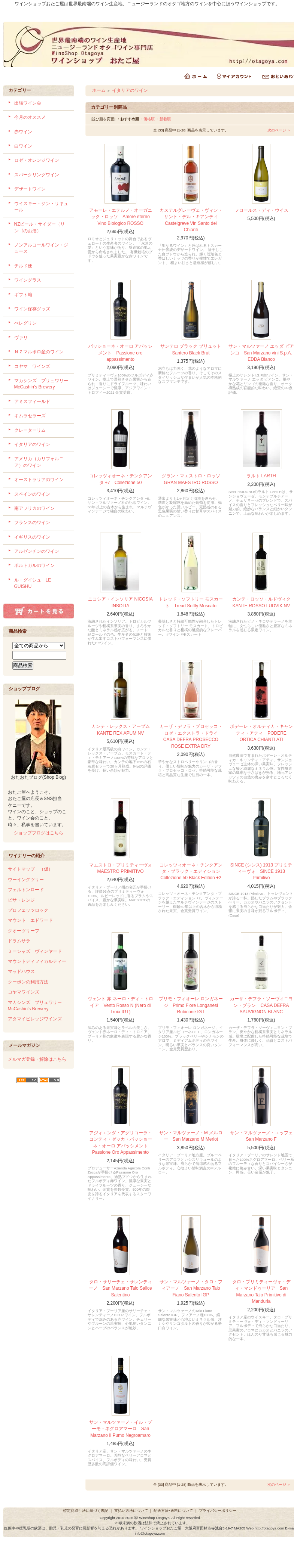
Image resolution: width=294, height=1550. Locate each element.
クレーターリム (30, 430)
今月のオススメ (30, 117)
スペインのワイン (32, 494)
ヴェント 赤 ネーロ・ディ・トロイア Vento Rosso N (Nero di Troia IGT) (120, 1005)
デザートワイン (30, 189)
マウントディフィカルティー (37, 961)
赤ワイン (23, 131)
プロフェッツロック (28, 910)
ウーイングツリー (26, 879)
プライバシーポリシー (217, 1511)
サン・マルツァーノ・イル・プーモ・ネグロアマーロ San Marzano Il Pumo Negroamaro (120, 1429)
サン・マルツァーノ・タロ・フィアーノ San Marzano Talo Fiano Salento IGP (191, 1288)
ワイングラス (27, 280)
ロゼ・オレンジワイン (36, 160)
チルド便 (23, 266)
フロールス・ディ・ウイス (261, 210)
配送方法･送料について (173, 1511)
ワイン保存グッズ (32, 308)
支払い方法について (131, 1511)
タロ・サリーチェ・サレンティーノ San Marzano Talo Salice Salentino (120, 1288)
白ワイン (23, 146)
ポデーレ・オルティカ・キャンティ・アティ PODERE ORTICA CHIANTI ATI (261, 733)
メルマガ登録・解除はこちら (37, 1059)
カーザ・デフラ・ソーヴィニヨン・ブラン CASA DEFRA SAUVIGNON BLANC (261, 1005)
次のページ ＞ (279, 130)
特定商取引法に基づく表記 (85, 1511)
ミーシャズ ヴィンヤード (35, 951)
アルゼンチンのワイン (36, 551)
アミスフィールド (32, 401)
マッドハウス (21, 971)
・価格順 (147, 119)
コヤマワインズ (23, 992)
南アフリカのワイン (34, 508)
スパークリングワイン (36, 174)
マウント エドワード (30, 920)
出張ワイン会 (32, 103)
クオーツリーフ (23, 930)
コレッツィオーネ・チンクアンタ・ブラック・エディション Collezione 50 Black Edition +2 (191, 871)
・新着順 (163, 119)
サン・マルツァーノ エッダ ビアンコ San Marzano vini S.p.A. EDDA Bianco (261, 353)
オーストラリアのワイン (39, 479)
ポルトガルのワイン (34, 565)
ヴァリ (21, 337)
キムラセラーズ (30, 415)
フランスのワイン (32, 522)
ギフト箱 (23, 294)
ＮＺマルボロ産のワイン (39, 351)
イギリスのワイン (32, 537)
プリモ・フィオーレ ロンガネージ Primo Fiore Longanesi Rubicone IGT (191, 1005)
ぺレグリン (25, 323)
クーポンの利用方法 (28, 982)
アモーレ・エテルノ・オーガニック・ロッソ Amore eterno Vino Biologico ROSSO (120, 217)
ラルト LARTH (261, 475)
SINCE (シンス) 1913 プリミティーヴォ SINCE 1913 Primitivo (261, 871)
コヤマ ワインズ (32, 366)
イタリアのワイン (32, 444)
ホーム (99, 90)
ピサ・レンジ (21, 900)
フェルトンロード (26, 889)
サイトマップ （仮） (30, 869)
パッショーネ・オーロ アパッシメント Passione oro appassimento (120, 353)
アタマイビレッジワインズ (35, 1019)
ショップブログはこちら (38, 833)
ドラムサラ (19, 940)
